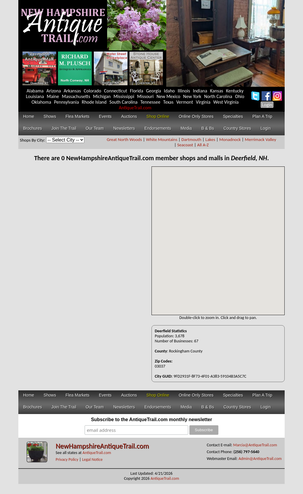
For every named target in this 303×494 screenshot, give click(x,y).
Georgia (153, 91)
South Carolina (123, 102)
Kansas (216, 91)
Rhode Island (94, 102)
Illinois (184, 91)
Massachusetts (76, 96)
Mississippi (123, 96)
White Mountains (161, 139)
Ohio (239, 96)
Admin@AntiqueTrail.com (260, 458)
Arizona (53, 91)
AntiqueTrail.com (135, 107)
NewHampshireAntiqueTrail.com (102, 446)
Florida (136, 91)
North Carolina (218, 96)
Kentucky (235, 91)
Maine (53, 96)
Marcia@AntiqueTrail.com (255, 445)
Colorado (92, 91)
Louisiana (35, 96)
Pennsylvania (66, 102)
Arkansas (72, 91)
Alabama (35, 91)
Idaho (169, 91)
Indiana (200, 91)
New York (192, 96)
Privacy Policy (67, 459)
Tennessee (150, 102)
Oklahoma (41, 102)
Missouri (145, 96)
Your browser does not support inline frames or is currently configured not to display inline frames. (218, 241)
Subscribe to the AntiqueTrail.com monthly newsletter (151, 419)
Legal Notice (92, 459)
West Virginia (226, 102)
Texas (168, 102)
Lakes (210, 139)
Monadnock (230, 139)
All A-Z (203, 144)
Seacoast (185, 144)
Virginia (203, 102)
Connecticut (115, 91)
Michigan (102, 96)
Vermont (184, 102)
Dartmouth (191, 139)
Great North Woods (124, 139)
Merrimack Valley (260, 139)
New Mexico (168, 96)
